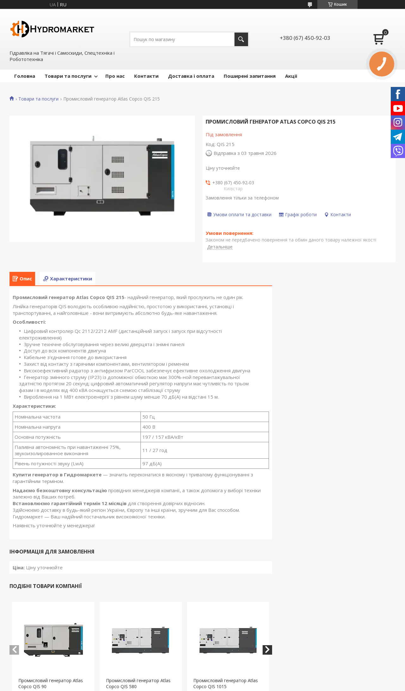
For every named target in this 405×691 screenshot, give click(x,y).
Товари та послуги (68, 76)
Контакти (146, 76)
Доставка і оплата (191, 76)
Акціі (291, 76)
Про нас (115, 76)
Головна (24, 76)
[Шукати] (241, 39)
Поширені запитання (250, 76)
